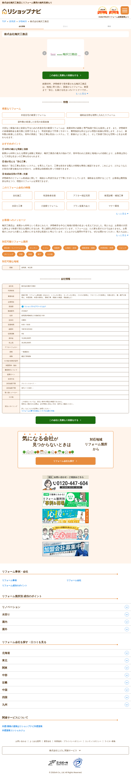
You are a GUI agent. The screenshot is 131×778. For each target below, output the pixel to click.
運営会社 (47, 741)
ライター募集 (110, 741)
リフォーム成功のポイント (14, 585)
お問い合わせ (20, 741)
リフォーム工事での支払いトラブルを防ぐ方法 (37, 411)
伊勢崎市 (23, 21)
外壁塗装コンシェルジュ (13, 730)
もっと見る (82, 93)
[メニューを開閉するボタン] (125, 10)
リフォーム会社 (74, 580)
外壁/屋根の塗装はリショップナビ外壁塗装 (22, 726)
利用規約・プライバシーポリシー (68, 741)
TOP (4, 21)
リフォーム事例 (9, 580)
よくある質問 (35, 741)
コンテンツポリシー (93, 741)
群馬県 (12, 21)
